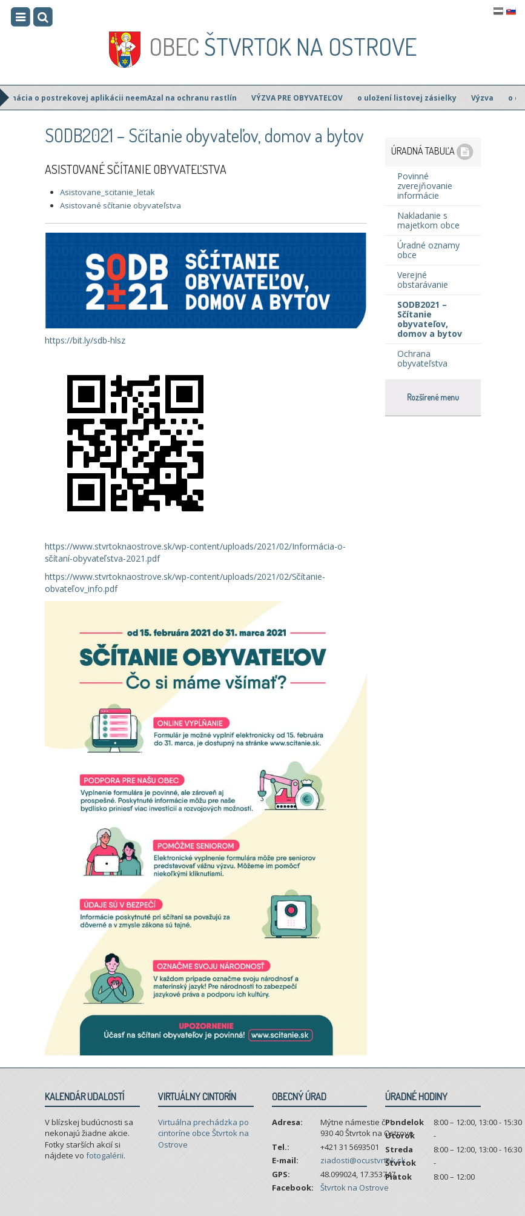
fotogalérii (105, 1155)
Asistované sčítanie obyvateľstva (120, 205)
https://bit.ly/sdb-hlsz (85, 340)
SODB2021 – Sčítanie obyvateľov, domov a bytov (429, 319)
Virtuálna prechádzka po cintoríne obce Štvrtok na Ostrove (203, 1133)
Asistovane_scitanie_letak (107, 192)
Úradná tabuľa (433, 152)
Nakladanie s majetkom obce (428, 220)
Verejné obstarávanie (422, 279)
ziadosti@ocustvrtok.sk (363, 1160)
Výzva (486, 98)
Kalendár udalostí (84, 1097)
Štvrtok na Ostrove (283, 46)
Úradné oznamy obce (428, 250)
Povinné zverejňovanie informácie (424, 185)
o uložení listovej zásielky (410, 98)
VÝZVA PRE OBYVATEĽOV (300, 98)
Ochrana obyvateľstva (422, 358)
